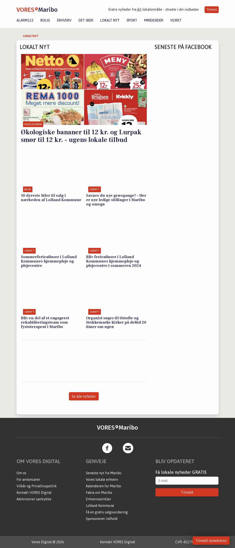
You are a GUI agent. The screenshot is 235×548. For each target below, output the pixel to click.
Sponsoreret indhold (102, 519)
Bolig (45, 20)
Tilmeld (212, 9)
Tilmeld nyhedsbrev (211, 541)
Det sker (85, 20)
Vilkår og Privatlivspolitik (37, 486)
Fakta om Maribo (99, 492)
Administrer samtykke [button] (34, 499)
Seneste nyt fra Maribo (103, 473)
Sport (132, 20)
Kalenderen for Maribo (103, 486)
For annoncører (28, 479)
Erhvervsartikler (98, 499)
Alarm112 (25, 20)
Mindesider (153, 20)
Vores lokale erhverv (102, 479)
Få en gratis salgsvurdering (107, 512)
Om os (21, 473)
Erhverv (64, 20)
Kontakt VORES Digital (34, 492)
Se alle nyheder (84, 396)
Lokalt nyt (110, 20)
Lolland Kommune (100, 506)
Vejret (176, 20)
